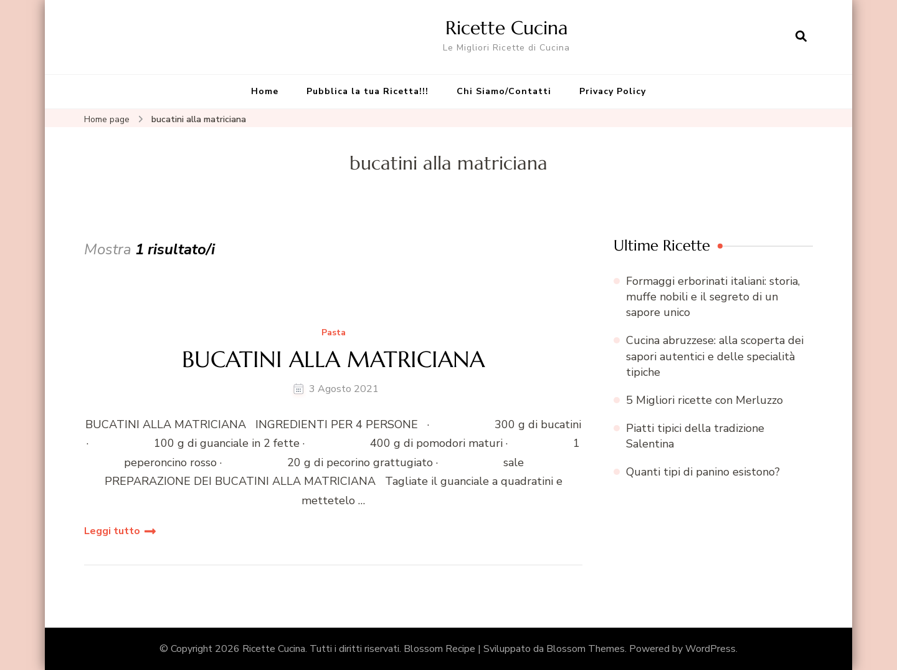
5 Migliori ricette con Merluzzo (704, 400)
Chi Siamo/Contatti (504, 91)
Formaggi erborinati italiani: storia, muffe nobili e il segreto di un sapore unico (713, 297)
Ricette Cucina (506, 27)
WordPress (710, 649)
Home (264, 91)
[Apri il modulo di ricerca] (801, 37)
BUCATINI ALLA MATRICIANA (333, 359)
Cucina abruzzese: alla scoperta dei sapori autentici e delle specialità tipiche (715, 356)
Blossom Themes (585, 649)
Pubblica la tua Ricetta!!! (367, 91)
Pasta (333, 333)
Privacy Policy (612, 91)
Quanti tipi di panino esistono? (703, 471)
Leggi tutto (112, 531)
